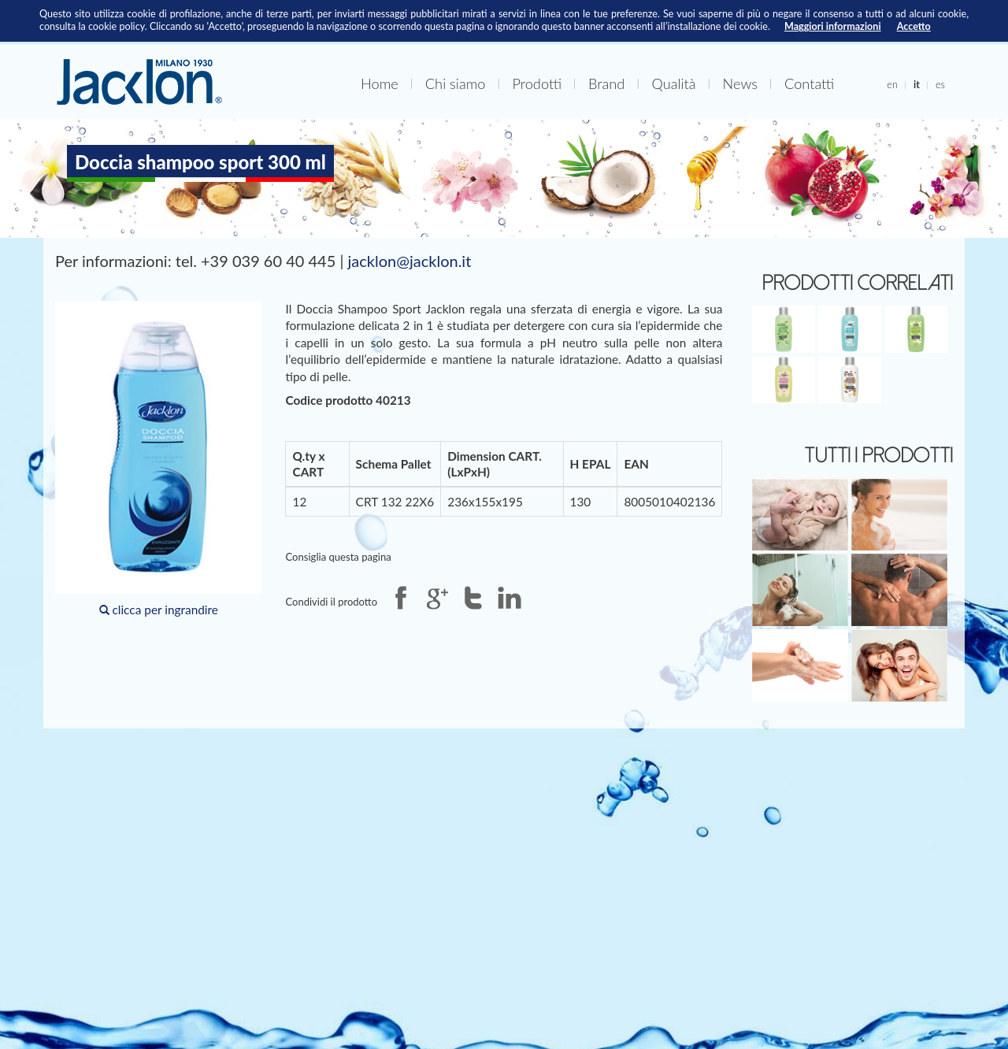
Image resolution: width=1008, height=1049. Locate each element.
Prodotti (536, 83)
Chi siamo (455, 83)
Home (379, 83)
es (940, 84)
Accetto (914, 26)
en (892, 84)
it (917, 84)
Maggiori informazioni (832, 26)
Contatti (809, 83)
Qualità (673, 83)
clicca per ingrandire (158, 459)
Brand (606, 83)
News (740, 83)
